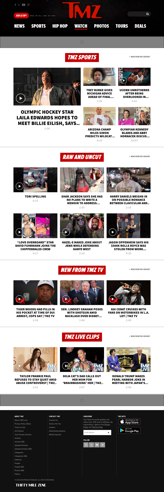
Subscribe (108, 432)
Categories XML (21, 456)
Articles (18, 438)
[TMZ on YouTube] (97, 444)
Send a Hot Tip (55, 424)
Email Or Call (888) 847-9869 (42, 16)
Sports (38, 26)
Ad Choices (19, 431)
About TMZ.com (21, 420)
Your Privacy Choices (23, 435)
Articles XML (20, 442)
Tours (122, 26)
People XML (19, 467)
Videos (17, 474)
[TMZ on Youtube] (23, 5)
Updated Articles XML (23, 449)
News (19, 26)
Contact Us (53, 420)
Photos (101, 26)
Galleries (18, 460)
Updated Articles (21, 445)
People (17, 463)
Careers (52, 427)
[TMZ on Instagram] (28, 4)
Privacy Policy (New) (23, 424)
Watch (80, 26)
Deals (140, 26)
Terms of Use (20, 427)
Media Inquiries (55, 435)
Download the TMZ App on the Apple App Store (129, 421)
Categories (19, 453)
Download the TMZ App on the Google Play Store (129, 430)
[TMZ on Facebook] (15, 4)
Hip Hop (60, 26)
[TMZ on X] (19, 4)
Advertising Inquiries (57, 431)
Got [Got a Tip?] (21, 15)
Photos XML (19, 470)
